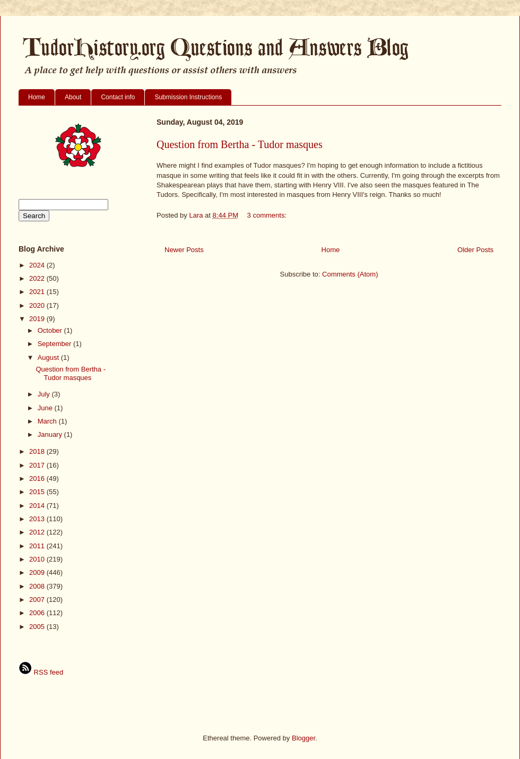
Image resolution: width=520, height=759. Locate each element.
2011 (38, 546)
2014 (38, 506)
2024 (38, 265)
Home (36, 97)
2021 (38, 292)
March (48, 421)
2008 (38, 586)
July (45, 394)
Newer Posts (184, 250)
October (51, 330)
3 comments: (268, 215)
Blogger (303, 738)
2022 (38, 278)
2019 (38, 319)
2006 (38, 613)
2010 (38, 559)
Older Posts (475, 250)
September (55, 344)
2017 (38, 465)
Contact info (118, 97)
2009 (38, 572)
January (51, 434)
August (49, 357)
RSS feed (41, 672)
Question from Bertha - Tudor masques (240, 144)
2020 (38, 305)
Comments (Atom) (350, 274)
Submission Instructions (188, 97)
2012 (38, 532)
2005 (38, 627)
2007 (38, 599)
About (73, 97)
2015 (38, 492)
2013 (38, 519)
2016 (38, 478)
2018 (38, 451)
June (46, 408)
